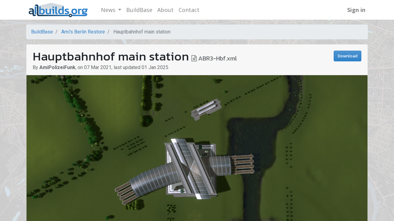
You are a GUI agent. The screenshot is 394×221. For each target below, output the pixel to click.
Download (347, 56)
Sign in (356, 10)
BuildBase (42, 32)
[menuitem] (139, 10)
